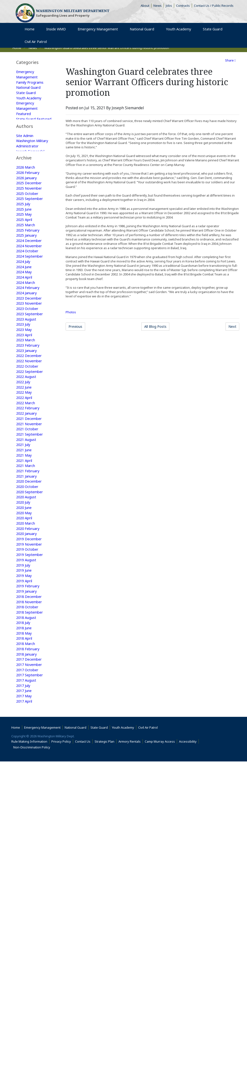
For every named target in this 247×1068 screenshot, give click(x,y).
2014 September (31, 997)
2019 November (30, 649)
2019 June (25, 678)
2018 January (28, 771)
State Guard (27, 95)
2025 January (28, 308)
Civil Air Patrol (149, 1034)
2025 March (26, 296)
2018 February (29, 765)
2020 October (28, 586)
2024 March (26, 360)
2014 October (28, 991)
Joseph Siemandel (32, 207)
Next (233, 327)
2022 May (25, 481)
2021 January (28, 574)
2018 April (25, 753)
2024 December (30, 313)
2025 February (29, 302)
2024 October (28, 325)
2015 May (25, 956)
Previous (78, 327)
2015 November (30, 921)
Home (16, 1034)
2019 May (25, 684)
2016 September (31, 863)
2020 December (30, 580)
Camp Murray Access (161, 1048)
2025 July (24, 273)
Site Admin (26, 184)
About (146, 6)
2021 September (31, 528)
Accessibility (189, 1048)
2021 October (28, 522)
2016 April (25, 892)
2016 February (29, 904)
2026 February (29, 238)
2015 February (29, 973)
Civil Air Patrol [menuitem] (40, 48)
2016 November (30, 852)
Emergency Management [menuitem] (99, 35)
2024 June (25, 342)
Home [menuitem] (32, 35)
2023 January (28, 435)
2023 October (28, 389)
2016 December (30, 846)
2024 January (28, 371)
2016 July (24, 875)
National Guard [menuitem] (144, 35)
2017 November (30, 782)
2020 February (29, 632)
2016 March (26, 898)
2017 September (31, 794)
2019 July (24, 672)
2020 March (26, 626)
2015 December (30, 915)
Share (230, 60)
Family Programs (31, 83)
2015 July (24, 944)
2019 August (27, 667)
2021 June (25, 545)
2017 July (24, 805)
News (158, 6)
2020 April (25, 620)
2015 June (25, 950)
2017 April (25, 823)
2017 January (28, 840)
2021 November (30, 516)
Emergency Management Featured (28, 112)
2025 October (28, 261)
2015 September (31, 933)
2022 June (25, 476)
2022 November (30, 447)
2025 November (30, 256)
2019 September (31, 661)
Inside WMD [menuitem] (57, 35)
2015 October (28, 927)
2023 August (27, 400)
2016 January (28, 910)
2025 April (25, 290)
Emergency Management (28, 75)
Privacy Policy (62, 1048)
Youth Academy (29, 101)
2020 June (25, 609)
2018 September (31, 724)
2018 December (30, 707)
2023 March (26, 423)
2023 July (24, 406)
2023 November (30, 383)
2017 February (29, 834)
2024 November (30, 319)
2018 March (26, 759)
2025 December (30, 250)
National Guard (30, 89)
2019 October (28, 655)
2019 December (30, 643)
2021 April (25, 557)
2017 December (30, 777)
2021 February (29, 568)
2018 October (28, 719)
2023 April (25, 418)
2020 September (31, 591)
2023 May (25, 412)
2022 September (31, 458)
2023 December (30, 377)
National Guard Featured (30, 138)
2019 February (29, 695)
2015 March (26, 968)
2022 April (25, 487)
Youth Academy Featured (29, 161)
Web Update (27, 213)
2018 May (25, 748)
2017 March (26, 829)
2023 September (31, 394)
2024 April (25, 354)
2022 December (30, 441)
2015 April (25, 962)
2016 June (25, 881)
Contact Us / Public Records (214, 6)
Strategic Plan (106, 1048)
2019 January (28, 701)
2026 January (28, 244)
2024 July (24, 337)
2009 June (25, 1008)
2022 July (24, 470)
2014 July (24, 1002)
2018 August (27, 730)
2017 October (28, 788)
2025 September (31, 267)
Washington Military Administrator (28, 195)
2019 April (25, 690)
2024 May (25, 348)
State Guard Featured (27, 127)
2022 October (28, 452)
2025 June (25, 279)
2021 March (26, 562)
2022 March (26, 493)
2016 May (25, 887)
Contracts (184, 6)
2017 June (25, 811)
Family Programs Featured (31, 150)
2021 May (25, 551)
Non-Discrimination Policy (32, 1054)
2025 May (25, 285)
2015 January (28, 979)
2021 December (30, 510)
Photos (71, 312)
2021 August (27, 533)
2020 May (25, 614)
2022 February (29, 499)
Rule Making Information (30, 1048)
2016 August (27, 869)
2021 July (24, 539)
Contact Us (84, 1048)
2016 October (28, 858)
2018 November (30, 713)
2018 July (24, 736)
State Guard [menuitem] (213, 35)
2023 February (29, 429)
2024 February (29, 366)
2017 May (25, 817)
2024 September (31, 331)
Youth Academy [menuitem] (180, 35)
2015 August (27, 939)
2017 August (27, 800)
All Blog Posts (158, 327)
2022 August (27, 464)
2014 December (30, 985)
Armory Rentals (130, 1048)
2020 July (24, 603)
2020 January (28, 638)
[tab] (34, 62)
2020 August (27, 597)
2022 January (28, 504)
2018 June (25, 742)
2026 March (26, 232)
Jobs (170, 6)
